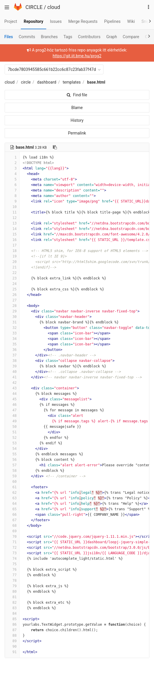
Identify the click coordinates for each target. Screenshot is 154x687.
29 (12, 311)
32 (12, 328)
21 (12, 267)
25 (12, 289)
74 (12, 559)
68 (12, 526)
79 (12, 586)
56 (12, 460)
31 (12, 322)
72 (12, 548)
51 (12, 432)
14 (12, 229)
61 (12, 487)
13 (12, 223)
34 (12, 339)
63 (12, 498)
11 (12, 212)
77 (12, 575)
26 (12, 295)
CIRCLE (33, 7)
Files (8, 36)
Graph (111, 36)
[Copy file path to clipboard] (54, 147)
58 (12, 471)
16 (12, 240)
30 (12, 317)
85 (12, 619)
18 (12, 251)
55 (12, 454)
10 (12, 207)
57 (12, 465)
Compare (131, 36)
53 (12, 443)
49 (12, 421)
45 (12, 399)
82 (12, 603)
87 (12, 630)
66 (12, 515)
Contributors (89, 36)
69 (12, 531)
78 (12, 581)
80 (12, 592)
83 (12, 608)
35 (12, 344)
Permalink (77, 133)
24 (12, 284)
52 (12, 438)
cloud (53, 7)
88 (12, 635)
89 (12, 641)
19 (12, 256)
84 (12, 614)
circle (26, 82)
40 (12, 372)
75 (12, 564)
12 (12, 218)
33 (12, 333)
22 (12, 273)
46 (12, 405)
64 (12, 504)
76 (12, 570)
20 (12, 262)
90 (12, 646)
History (77, 120)
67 (12, 520)
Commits (27, 36)
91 (12, 652)
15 (12, 234)
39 (12, 366)
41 (12, 377)
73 (12, 553)
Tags (68, 36)
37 (12, 355)
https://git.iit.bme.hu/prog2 (77, 56)
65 (12, 509)
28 (12, 306)
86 (12, 624)
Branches (49, 36)
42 (12, 383)
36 (12, 350)
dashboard (46, 82)
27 (12, 300)
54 (12, 449)
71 (12, 542)
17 (12, 245)
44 (12, 394)
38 (12, 361)
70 (12, 537)
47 (12, 410)
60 (12, 482)
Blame (77, 107)
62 (12, 493)
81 (12, 597)
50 (12, 427)
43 (12, 388)
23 (12, 278)
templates (72, 82)
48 (12, 416)
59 (12, 476)
